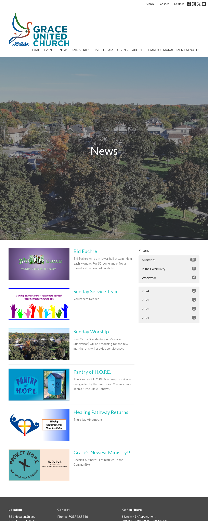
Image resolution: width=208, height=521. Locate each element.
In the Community (169, 269)
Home (35, 50)
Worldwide (169, 278)
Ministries (81, 50)
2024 (169, 291)
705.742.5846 (78, 516)
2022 (169, 309)
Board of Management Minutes (173, 50)
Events (49, 50)
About (137, 50)
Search (150, 3)
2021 (169, 318)
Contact (179, 3)
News (64, 50)
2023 (169, 300)
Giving (122, 50)
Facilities (164, 3)
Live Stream (103, 50)
